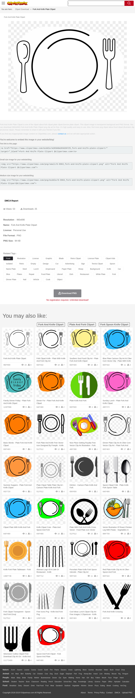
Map (74, 682)
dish (71, 274)
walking (71, 678)
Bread (109, 686)
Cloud (117, 670)
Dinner (90, 686)
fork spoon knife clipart (114, 324)
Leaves (26, 670)
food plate (45, 274)
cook (48, 279)
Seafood (67, 686)
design (46, 264)
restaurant (84, 274)
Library (90, 682)
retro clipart (76, 258)
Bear (17, 674)
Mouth (104, 678)
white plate (100, 274)
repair (31, 274)
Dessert (26, 686)
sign (83, 264)
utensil (60, 274)
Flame (56, 670)
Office (110, 682)
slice (8, 274)
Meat (52, 686)
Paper (104, 682)
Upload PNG (127, 693)
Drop (123, 670)
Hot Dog (123, 686)
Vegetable (75, 686)
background (95, 269)
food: (5, 685)
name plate (11, 269)
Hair (83, 678)
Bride (24, 678)
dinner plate (11, 279)
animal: (6, 674)
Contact (109, 693)
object (59, 279)
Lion (101, 674)
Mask (13, 678)
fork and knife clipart (50, 324)
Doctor (54, 678)
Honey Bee (87, 674)
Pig (119, 674)
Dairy (20, 686)
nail (24, 279)
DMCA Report (11, 201)
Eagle (62, 674)
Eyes (65, 678)
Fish (75, 674)
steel (25, 269)
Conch (40, 670)
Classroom (35, 682)
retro (21, 264)
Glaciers (63, 670)
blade (61, 258)
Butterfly (28, 674)
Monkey (107, 674)
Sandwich (59, 686)
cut (57, 264)
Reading (44, 682)
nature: (6, 670)
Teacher (21, 682)
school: (6, 681)
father (97, 678)
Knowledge (82, 682)
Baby (18, 678)
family (30, 678)
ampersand (50, 269)
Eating (102, 686)
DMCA (117, 693)
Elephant (69, 674)
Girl (88, 678)
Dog (51, 674)
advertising (69, 264)
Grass (70, 670)
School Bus (68, 682)
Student (14, 682)
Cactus (33, 670)
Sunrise (91, 670)
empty (33, 264)
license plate (93, 258)
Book (28, 682)
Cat (34, 674)
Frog (80, 674)
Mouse (114, 674)
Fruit (47, 686)
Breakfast (13, 686)
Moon (85, 670)
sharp (80, 269)
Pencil (51, 682)
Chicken (40, 674)
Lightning (77, 670)
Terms (90, 693)
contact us (62, 134)
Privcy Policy (99, 693)
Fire (51, 670)
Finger (115, 678)
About (83, 693)
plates (19, 274)
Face (110, 678)
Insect (95, 674)
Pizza (96, 686)
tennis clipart (97, 264)
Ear (60, 678)
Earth (46, 670)
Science (97, 682)
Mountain (99, 670)
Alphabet (117, 682)
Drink (33, 686)
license (35, 258)
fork (114, 274)
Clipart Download (22, 9)
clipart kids (110, 258)
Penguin (125, 674)
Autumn (19, 670)
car (119, 269)
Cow (46, 674)
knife (109, 269)
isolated (9, 264)
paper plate (66, 269)
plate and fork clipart (81, 324)
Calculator (125, 682)
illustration (21, 258)
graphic (49, 258)
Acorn (13, 670)
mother (36, 678)
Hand (122, 678)
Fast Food (40, 686)
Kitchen (83, 686)
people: (6, 678)
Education (58, 682)
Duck (56, 674)
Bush (112, 670)
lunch (36, 269)
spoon (112, 264)
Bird (22, 674)
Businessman (45, 678)
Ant (12, 674)
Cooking (116, 686)
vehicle (36, 279)
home (78, 678)
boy (92, 678)
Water (106, 670)
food (8, 258)
